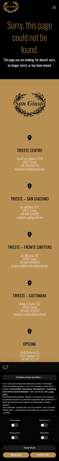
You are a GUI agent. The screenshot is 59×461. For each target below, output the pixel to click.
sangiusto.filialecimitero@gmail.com (29, 265)
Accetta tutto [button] (43, 455)
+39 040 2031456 (29, 310)
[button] (54, 7)
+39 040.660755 (29, 165)
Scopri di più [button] (29, 448)
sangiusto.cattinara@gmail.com (29, 314)
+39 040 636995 (29, 214)
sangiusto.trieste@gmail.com (29, 169)
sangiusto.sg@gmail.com (30, 217)
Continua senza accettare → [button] (29, 377)
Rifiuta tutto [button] (16, 455)
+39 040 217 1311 (29, 359)
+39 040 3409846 (29, 262)
